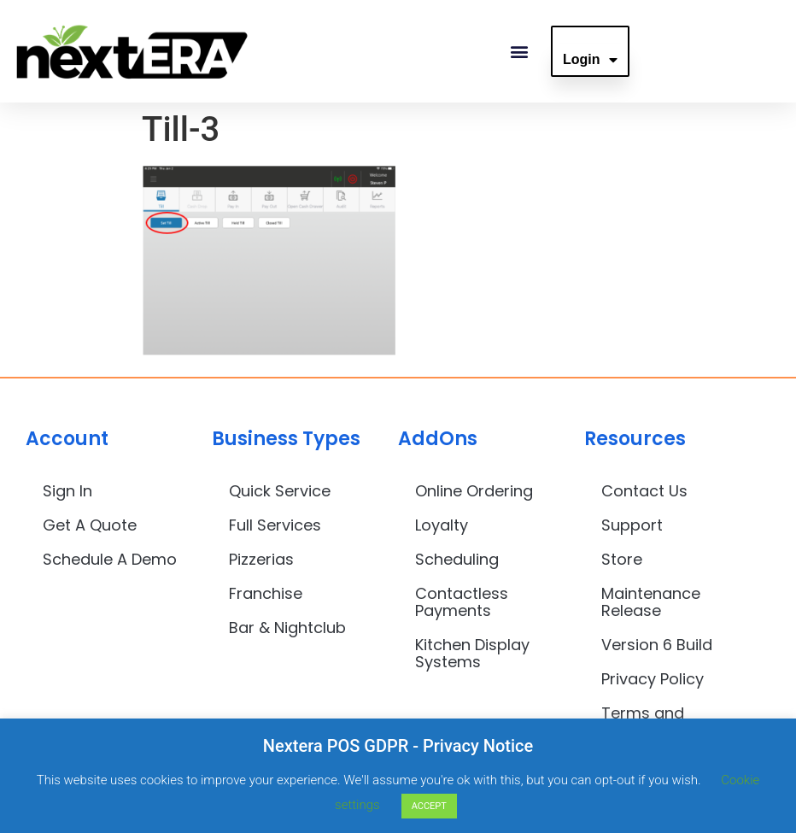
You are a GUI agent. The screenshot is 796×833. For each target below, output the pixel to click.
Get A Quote (90, 525)
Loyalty (441, 525)
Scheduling (457, 559)
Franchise (265, 593)
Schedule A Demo (110, 559)
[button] (519, 52)
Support (632, 525)
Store (621, 559)
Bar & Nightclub (287, 627)
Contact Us (644, 491)
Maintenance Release (650, 602)
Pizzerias (261, 559)
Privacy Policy (652, 678)
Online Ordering (474, 491)
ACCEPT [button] (429, 806)
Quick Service (280, 491)
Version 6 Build (656, 644)
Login (590, 59)
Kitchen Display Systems (472, 653)
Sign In (67, 491)
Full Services (275, 525)
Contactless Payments (461, 602)
